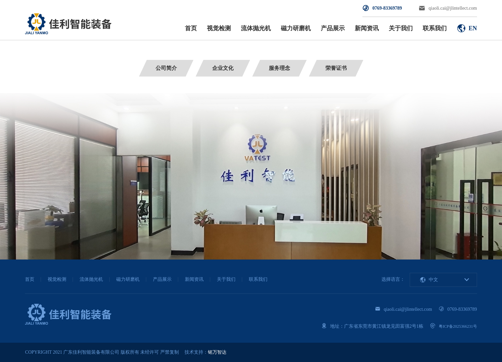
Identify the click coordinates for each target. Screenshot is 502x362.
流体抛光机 (256, 28)
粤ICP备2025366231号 (458, 326)
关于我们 (401, 28)
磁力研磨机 (296, 28)
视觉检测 (219, 28)
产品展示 (333, 28)
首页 (191, 28)
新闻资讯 (367, 28)
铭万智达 (217, 352)
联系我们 (435, 28)
